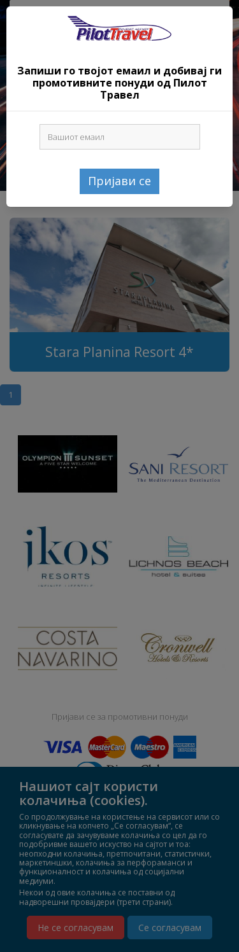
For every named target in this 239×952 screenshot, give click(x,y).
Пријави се (119, 180)
